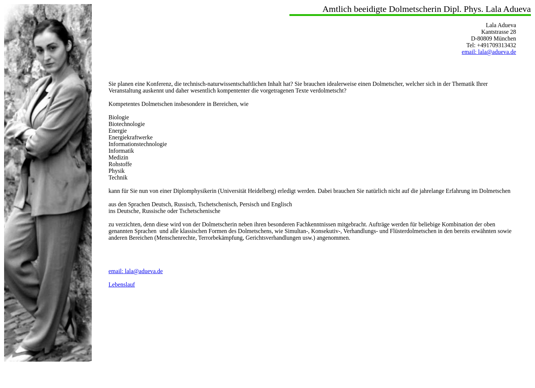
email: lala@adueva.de (489, 52)
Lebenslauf (121, 284)
